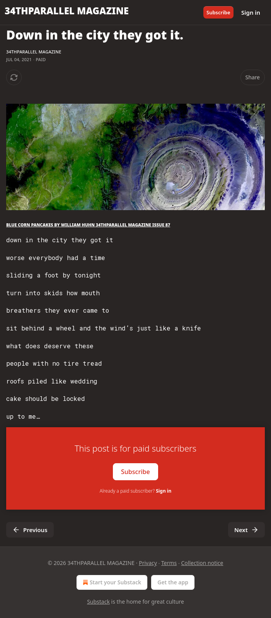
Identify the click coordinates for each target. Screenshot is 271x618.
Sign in (250, 12)
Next (246, 530)
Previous (30, 530)
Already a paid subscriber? (135, 491)
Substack (98, 601)
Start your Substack (111, 582)
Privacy (148, 563)
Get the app (172, 582)
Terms (169, 563)
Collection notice (202, 563)
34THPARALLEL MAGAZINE (33, 52)
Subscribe (218, 12)
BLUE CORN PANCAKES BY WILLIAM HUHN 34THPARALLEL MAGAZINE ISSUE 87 (88, 225)
